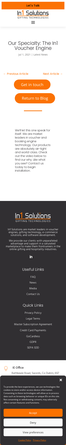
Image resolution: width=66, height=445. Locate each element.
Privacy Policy (39, 440)
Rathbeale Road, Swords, (27, 373)
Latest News (40, 54)
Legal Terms (33, 319)
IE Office (18, 367)
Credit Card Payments (33, 330)
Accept (33, 413)
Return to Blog (35, 98)
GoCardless (33, 336)
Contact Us (33, 294)
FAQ (33, 277)
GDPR (33, 342)
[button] (60, 380)
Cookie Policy (24, 440)
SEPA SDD (33, 348)
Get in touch (32, 84)
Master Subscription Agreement (33, 324)
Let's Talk (33, 6)
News (33, 282)
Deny (33, 422)
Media (33, 288)
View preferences (33, 432)
